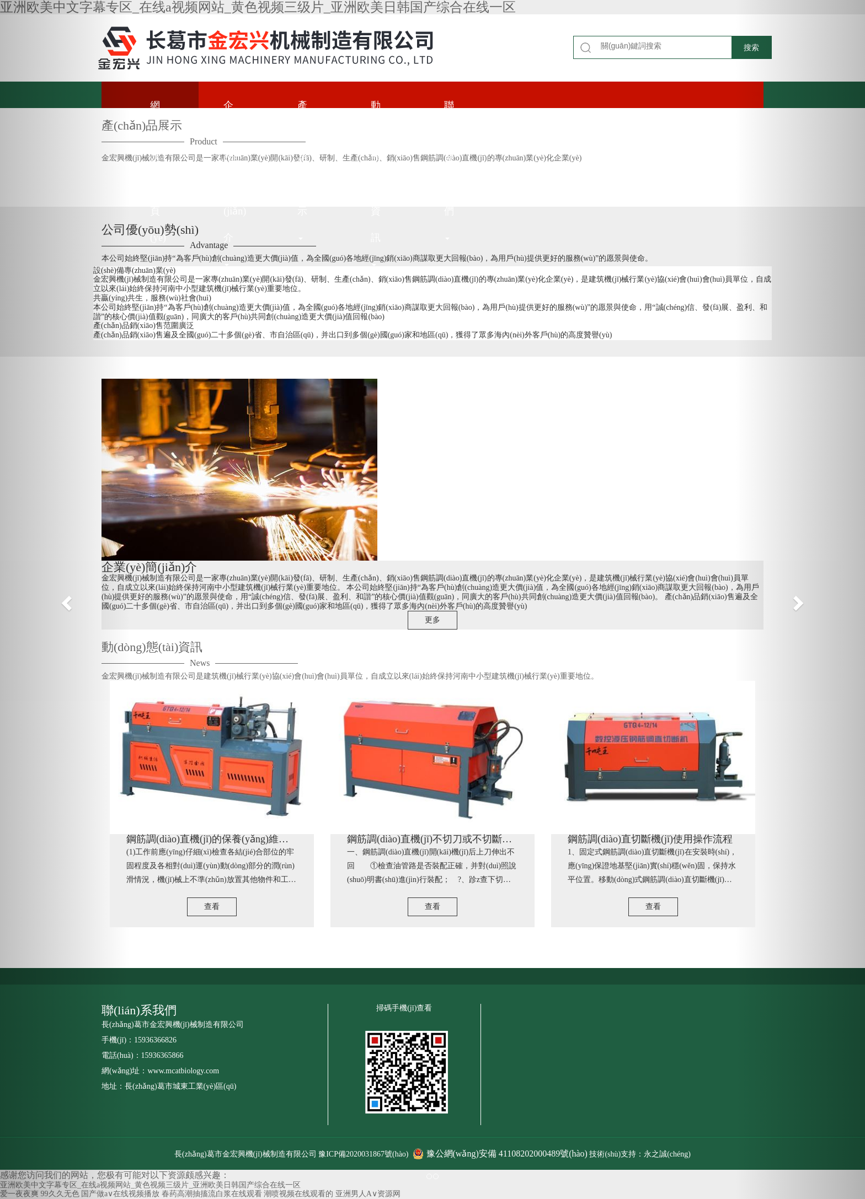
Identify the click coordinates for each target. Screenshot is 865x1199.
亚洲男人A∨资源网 (368, 1194)
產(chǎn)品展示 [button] (310, 104)
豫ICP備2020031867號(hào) (364, 1154)
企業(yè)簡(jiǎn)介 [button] (234, 104)
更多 (432, 620)
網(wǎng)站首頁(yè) (164, 104)
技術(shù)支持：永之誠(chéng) (640, 1154)
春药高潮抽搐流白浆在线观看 (212, 1194)
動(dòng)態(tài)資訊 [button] (384, 104)
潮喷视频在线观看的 (298, 1194)
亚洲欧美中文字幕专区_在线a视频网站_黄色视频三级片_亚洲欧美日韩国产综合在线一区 (258, 7)
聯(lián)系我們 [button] (455, 104)
